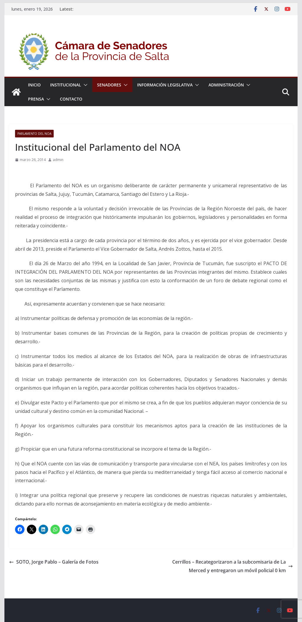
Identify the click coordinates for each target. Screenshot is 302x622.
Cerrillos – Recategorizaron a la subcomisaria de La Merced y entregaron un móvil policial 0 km (232, 566)
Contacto (71, 99)
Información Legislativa (165, 85)
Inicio (34, 85)
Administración (226, 85)
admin (58, 159)
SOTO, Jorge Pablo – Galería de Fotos (54, 562)
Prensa (36, 99)
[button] (84, 85)
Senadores (109, 85)
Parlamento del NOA (34, 134)
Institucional (65, 85)
